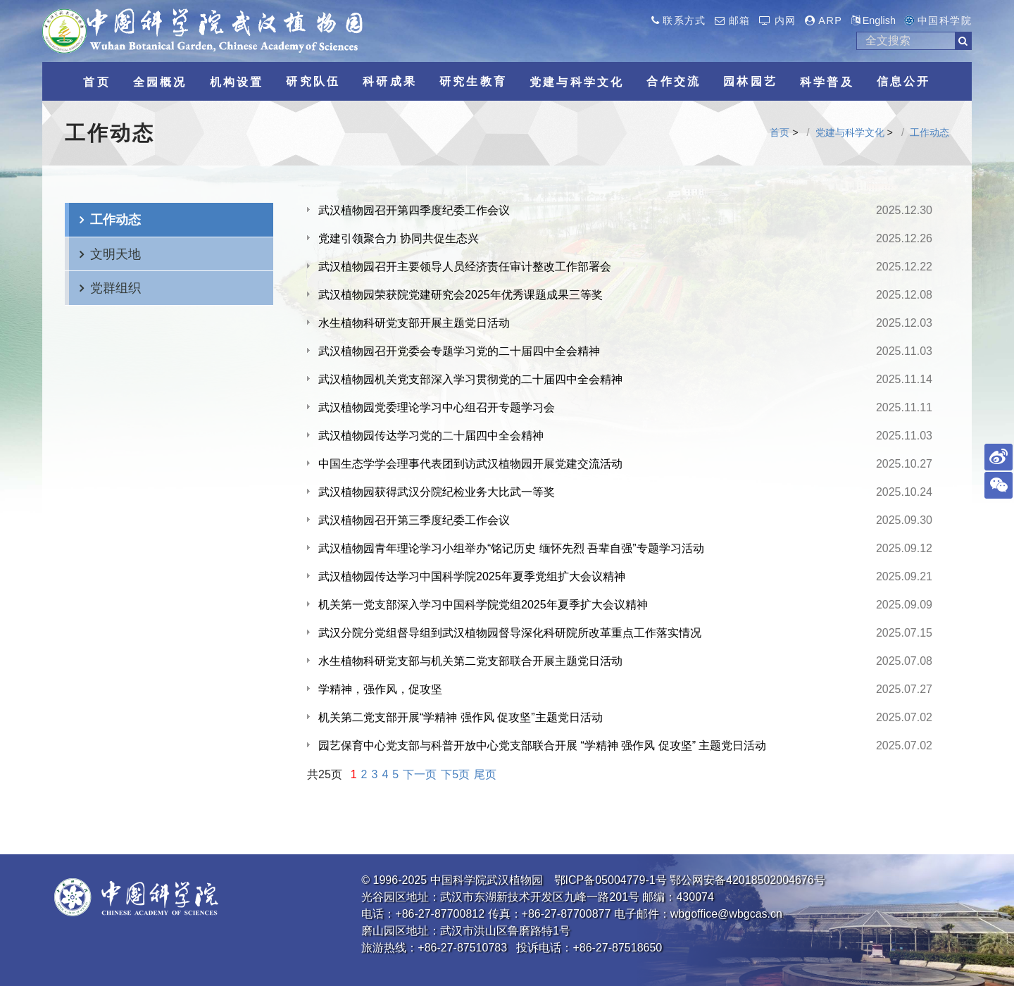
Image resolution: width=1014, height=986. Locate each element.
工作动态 (929, 132)
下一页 (420, 774)
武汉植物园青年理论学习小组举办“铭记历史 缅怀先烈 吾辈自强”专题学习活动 (511, 548)
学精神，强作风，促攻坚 (380, 689)
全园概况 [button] (160, 82)
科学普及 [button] (827, 82)
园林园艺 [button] (750, 81)
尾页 (485, 774)
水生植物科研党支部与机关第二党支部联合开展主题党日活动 (470, 661)
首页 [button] (96, 82)
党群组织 (115, 287)
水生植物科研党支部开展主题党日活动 (414, 323)
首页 (779, 132)
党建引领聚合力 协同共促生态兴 (398, 238)
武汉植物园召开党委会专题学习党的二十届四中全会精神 (459, 351)
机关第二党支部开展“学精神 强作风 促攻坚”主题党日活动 (460, 717)
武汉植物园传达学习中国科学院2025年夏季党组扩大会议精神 (471, 576)
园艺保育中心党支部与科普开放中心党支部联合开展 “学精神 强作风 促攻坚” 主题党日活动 (542, 745)
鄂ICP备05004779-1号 (610, 880)
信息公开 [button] (904, 81)
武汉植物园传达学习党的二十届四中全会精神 (431, 436)
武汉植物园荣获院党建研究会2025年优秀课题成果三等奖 (460, 295)
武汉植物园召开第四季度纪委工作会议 (414, 210)
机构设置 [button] (237, 82)
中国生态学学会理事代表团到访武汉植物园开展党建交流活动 (470, 464)
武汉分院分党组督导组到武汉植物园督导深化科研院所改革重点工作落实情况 (509, 633)
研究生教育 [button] (473, 81)
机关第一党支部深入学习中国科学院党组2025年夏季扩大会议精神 (483, 605)
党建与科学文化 (849, 132)
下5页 (455, 774)
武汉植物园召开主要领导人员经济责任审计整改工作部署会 (464, 267)
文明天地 (115, 253)
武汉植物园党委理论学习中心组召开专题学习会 (436, 407)
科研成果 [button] (390, 81)
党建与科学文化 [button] (577, 82)
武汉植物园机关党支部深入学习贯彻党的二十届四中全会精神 (470, 379)
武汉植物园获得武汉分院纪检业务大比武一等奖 (436, 492)
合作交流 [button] (673, 81)
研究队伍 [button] (313, 81)
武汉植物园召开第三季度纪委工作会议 (414, 520)
